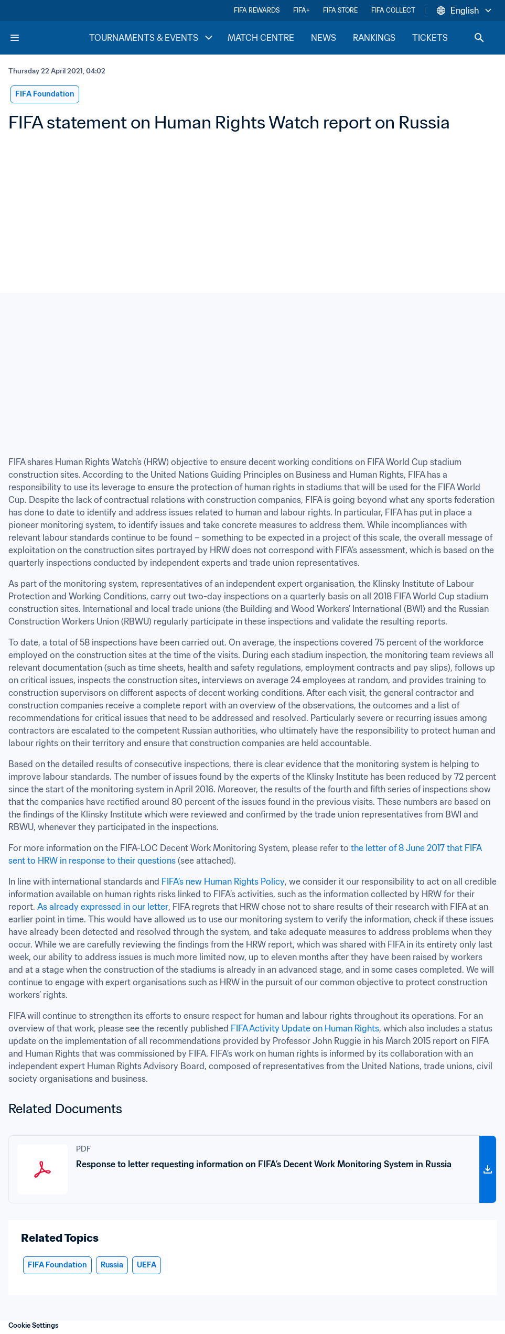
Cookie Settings (33, 1325)
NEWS (323, 38)
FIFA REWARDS (257, 10)
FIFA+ (301, 10)
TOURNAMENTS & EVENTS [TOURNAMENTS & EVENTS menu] (152, 37)
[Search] (479, 38)
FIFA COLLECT (393, 10)
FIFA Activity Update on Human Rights (305, 1028)
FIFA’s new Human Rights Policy (223, 881)
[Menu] (14, 37)
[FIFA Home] (48, 38)
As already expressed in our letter (102, 906)
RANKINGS (374, 38)
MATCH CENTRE (261, 38)
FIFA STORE (340, 10)
